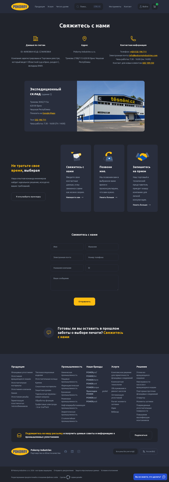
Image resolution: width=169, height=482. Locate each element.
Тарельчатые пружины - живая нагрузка (46, 395)
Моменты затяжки (144, 401)
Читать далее (62, 7)
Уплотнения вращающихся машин (21, 377)
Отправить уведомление (64, 470)
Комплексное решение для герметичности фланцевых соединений (122, 375)
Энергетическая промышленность (69, 413)
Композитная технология (117, 383)
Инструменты (115, 7)
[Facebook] (65, 451)
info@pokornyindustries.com (143, 55)
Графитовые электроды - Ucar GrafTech (46, 405)
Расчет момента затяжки (118, 402)
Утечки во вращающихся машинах (143, 375)
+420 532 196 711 (138, 51)
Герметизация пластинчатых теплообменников (19, 403)
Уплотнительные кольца (46, 379)
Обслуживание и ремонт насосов (118, 389)
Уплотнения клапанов (21, 389)
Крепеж (38, 383)
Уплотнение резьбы (20, 397)
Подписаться (141, 435)
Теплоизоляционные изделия (44, 373)
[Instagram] (78, 451)
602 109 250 (148, 63)
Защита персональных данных (87, 470)
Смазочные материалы (45, 386)
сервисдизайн (74, 477)
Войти (143, 6)
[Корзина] (155, 7)
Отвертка (140, 398)
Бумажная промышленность (69, 393)
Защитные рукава (43, 390)
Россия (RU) (148, 451)
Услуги (50, 7)
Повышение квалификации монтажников (143, 417)
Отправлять (84, 302)
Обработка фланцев (44, 400)
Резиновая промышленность (69, 400)
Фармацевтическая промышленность (70, 386)
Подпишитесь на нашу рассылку (44, 433)
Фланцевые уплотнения (22, 372)
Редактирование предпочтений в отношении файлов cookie (34, 477)
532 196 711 (40, 120)
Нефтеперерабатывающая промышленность (72, 406)
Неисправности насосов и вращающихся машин (146, 384)
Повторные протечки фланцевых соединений (147, 392)
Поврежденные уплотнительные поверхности (144, 408)
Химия (14, 393)
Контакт (128, 7)
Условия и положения (109, 470)
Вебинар (115, 412)
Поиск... (89, 6)
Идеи (113, 408)
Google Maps (48, 113)
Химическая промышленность (69, 373)
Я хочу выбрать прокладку (28, 197)
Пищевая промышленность (69, 380)
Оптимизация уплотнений (117, 396)
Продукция (40, 7)
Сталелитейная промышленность (69, 419)
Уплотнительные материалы (18, 384)
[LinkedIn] (72, 451)
